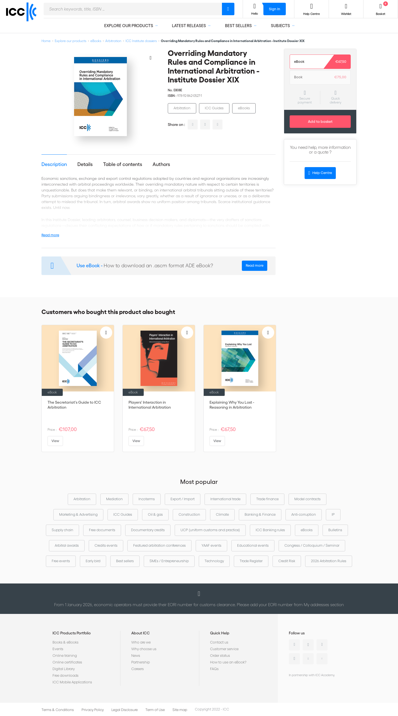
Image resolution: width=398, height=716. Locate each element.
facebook (217, 124)
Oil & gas (155, 514)
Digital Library (64, 669)
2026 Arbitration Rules (328, 561)
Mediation (114, 499)
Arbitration (113, 41)
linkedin (193, 124)
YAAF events (211, 545)
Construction (189, 514)
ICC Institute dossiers (141, 41)
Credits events (106, 545)
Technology (214, 561)
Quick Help (219, 633)
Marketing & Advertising (78, 514)
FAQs (214, 669)
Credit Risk (286, 561)
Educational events (253, 545)
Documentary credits (148, 530)
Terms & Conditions (57, 710)
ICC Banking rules (270, 530)
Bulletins (335, 530)
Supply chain (62, 530)
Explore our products (70, 41)
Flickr (322, 658)
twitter (205, 124)
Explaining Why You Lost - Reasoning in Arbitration (232, 404)
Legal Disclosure (124, 710)
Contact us (219, 642)
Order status (220, 655)
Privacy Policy (93, 710)
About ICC (140, 633)
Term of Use (155, 710)
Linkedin (294, 644)
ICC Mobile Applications (72, 682)
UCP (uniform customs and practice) (210, 530)
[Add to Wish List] (151, 57)
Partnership (140, 662)
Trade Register (251, 561)
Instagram (294, 658)
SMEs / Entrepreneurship (169, 561)
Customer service (224, 649)
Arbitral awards (67, 545)
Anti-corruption (303, 514)
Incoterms (146, 499)
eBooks (95, 41)
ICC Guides (214, 108)
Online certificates (67, 662)
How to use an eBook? (228, 662)
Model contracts (307, 499)
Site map (179, 710)
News (135, 655)
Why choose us (143, 649)
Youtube (308, 658)
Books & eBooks (65, 642)
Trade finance (267, 499)
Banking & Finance (260, 514)
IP (333, 514)
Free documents (102, 530)
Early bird (93, 561)
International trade (225, 499)
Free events (61, 561)
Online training (65, 655)
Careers (137, 669)
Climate (222, 514)
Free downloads (65, 675)
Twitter (308, 644)
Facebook (322, 644)
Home (46, 41)
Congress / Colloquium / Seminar (311, 545)
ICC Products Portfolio (72, 633)
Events (58, 649)
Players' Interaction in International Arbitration (150, 404)
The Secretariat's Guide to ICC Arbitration (74, 404)
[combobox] (133, 9)
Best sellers (125, 561)
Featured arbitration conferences (159, 545)
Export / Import (183, 499)
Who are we (141, 642)
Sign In (274, 9)
